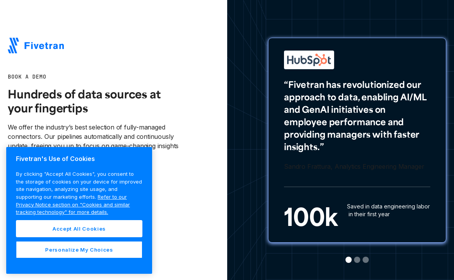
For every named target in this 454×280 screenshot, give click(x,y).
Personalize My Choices (79, 250)
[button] (348, 260)
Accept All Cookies (79, 229)
